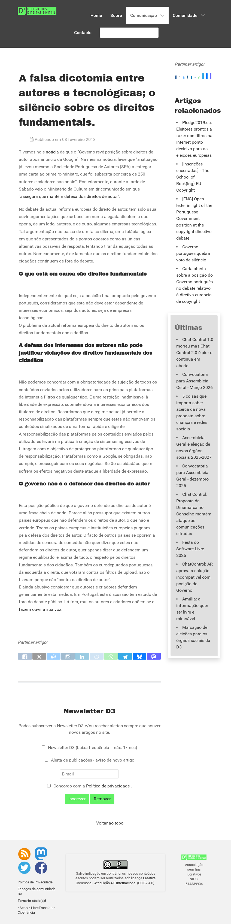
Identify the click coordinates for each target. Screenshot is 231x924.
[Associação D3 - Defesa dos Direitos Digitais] (37, 10)
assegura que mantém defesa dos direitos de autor (69, 196)
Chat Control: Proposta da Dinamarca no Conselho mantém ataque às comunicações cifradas (193, 514)
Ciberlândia (26, 912)
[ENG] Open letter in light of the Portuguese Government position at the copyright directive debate (194, 218)
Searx (24, 908)
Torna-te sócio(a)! (32, 901)
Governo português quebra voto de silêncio (193, 253)
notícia (52, 152)
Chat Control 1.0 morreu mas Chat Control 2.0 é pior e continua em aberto (194, 352)
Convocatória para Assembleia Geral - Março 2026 (194, 381)
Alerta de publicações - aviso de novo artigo (92, 760)
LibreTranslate (42, 908)
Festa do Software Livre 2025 (190, 549)
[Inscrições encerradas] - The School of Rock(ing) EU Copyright (192, 177)
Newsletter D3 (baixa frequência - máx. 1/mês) (92, 747)
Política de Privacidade (35, 882)
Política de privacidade (108, 786)
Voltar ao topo (109, 823)
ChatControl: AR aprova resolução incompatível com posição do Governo (194, 577)
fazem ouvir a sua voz (40, 609)
